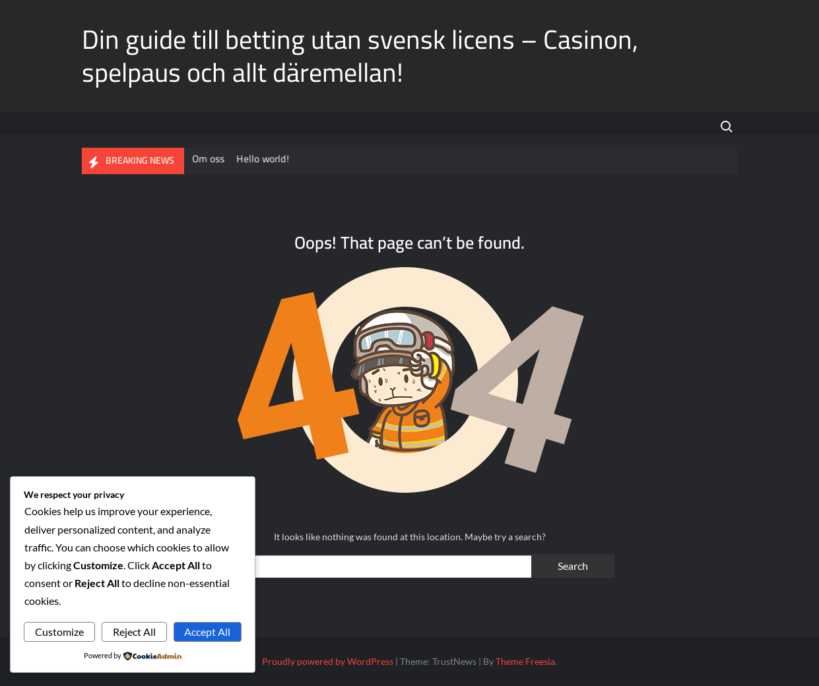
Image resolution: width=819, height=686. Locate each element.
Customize (59, 631)
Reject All (134, 631)
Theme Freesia (525, 661)
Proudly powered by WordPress (327, 661)
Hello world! (265, 158)
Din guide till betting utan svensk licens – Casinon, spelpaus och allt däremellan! (360, 56)
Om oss (211, 158)
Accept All (207, 631)
